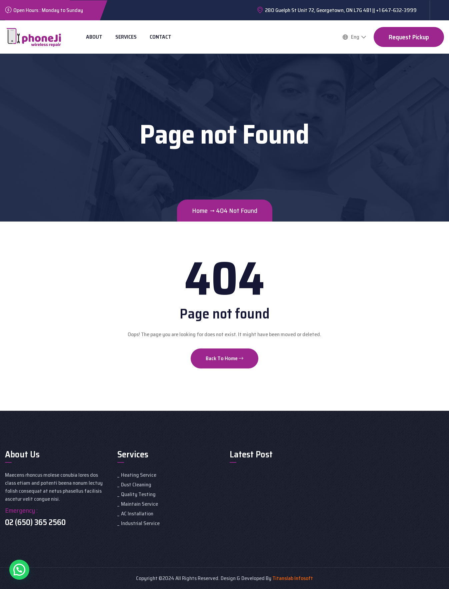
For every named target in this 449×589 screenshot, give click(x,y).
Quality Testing (138, 494)
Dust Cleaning (136, 484)
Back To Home (224, 358)
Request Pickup (409, 37)
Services (126, 37)
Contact (160, 37)
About (94, 37)
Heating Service (138, 475)
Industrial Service (140, 523)
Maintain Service (139, 504)
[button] (19, 570)
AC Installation (137, 513)
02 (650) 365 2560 (35, 522)
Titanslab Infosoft (292, 578)
